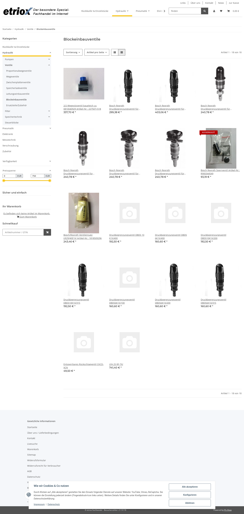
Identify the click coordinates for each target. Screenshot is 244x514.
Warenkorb (33, 449)
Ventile (8, 65)
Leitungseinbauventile (17, 93)
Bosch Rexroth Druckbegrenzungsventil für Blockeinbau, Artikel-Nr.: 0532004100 (220, 107)
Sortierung (71, 52)
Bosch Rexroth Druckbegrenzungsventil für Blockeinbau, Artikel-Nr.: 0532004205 (128, 172)
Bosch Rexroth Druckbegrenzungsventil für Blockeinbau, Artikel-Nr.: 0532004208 (174, 172)
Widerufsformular (36, 460)
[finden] (185, 11)
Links (183, 2)
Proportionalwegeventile (19, 70)
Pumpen (9, 59)
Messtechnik (9, 139)
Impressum (39, 504)
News (221, 2)
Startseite (32, 427)
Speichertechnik (13, 116)
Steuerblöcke (12, 122)
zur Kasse (234, 2)
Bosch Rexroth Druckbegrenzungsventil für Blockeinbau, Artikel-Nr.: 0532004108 (82, 172)
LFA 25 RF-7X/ (116, 364)
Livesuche (32, 443)
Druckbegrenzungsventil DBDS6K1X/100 (122, 301)
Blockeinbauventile (16, 99)
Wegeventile (12, 76)
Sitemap (31, 454)
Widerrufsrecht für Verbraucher (44, 465)
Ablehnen (189, 503)
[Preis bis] (37, 176)
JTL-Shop (228, 510)
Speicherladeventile (16, 88)
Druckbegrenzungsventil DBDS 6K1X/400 (171, 236)
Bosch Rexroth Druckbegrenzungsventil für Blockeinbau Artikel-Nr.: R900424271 (128, 107)
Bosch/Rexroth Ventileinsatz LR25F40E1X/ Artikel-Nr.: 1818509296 (82, 236)
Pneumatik (8, 128)
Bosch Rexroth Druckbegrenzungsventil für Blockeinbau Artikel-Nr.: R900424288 (174, 107)
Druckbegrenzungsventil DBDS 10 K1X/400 (126, 236)
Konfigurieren (189, 495)
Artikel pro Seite (95, 52)
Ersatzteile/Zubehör (16, 105)
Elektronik (7, 134)
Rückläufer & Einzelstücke (15, 46)
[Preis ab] (9, 176)
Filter (7, 111)
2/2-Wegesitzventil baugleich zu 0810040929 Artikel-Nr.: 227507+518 (82, 107)
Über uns (195, 2)
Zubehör (6, 151)
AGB (29, 471)
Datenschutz (54, 504)
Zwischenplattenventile (18, 82)
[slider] (4, 181)
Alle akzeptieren (190, 487)
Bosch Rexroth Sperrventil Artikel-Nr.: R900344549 (220, 172)
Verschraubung (10, 145)
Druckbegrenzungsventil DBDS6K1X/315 (213, 301)
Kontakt (209, 2)
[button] (214, 11)
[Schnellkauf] (23, 232)
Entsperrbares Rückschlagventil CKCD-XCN (83, 366)
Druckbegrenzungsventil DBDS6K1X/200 (168, 301)
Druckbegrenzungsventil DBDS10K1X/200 (213, 236)
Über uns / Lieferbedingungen (43, 432)
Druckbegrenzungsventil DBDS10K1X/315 (76, 301)
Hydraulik (7, 52)
